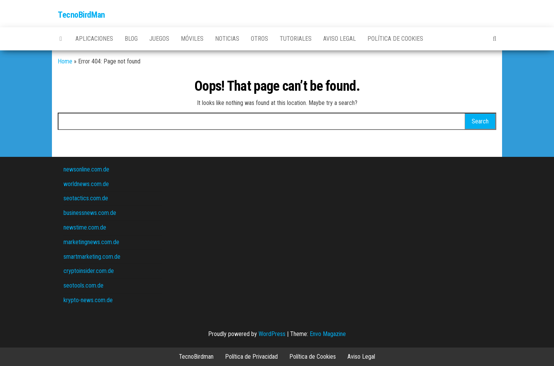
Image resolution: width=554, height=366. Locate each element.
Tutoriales (296, 38)
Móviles (192, 38)
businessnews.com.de (89, 212)
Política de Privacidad (251, 356)
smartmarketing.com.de (91, 256)
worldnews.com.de (86, 184)
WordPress (272, 334)
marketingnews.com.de (91, 242)
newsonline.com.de (86, 169)
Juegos (159, 38)
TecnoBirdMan (81, 15)
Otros (259, 38)
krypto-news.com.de (88, 300)
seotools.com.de (83, 285)
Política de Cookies (395, 38)
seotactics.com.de (85, 198)
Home (65, 61)
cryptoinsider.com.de (88, 270)
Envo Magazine (328, 334)
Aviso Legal (339, 38)
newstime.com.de (84, 227)
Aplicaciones (94, 38)
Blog (131, 38)
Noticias (227, 38)
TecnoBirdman (196, 356)
